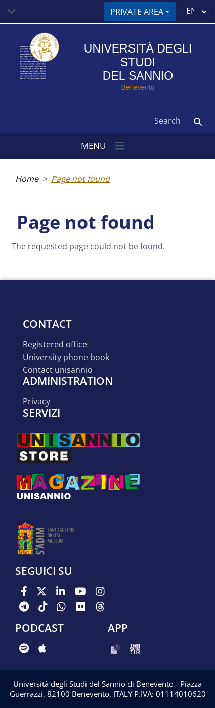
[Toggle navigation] (11, 11)
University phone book (66, 357)
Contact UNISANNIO (58, 370)
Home (26, 178)
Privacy (36, 401)
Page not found (80, 178)
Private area (136, 11)
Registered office (55, 344)
